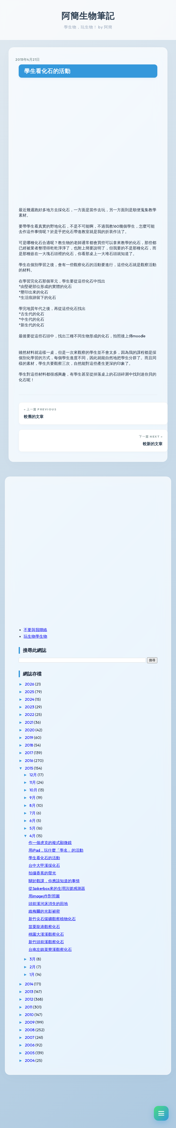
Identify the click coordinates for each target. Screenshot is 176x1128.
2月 (32, 966)
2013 (29, 991)
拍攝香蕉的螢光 (42, 873)
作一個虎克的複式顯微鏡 (50, 842)
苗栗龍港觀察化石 (44, 926)
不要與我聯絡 (35, 629)
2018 (29, 745)
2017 (29, 752)
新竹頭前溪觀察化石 (46, 941)
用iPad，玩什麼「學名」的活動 (56, 850)
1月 (32, 974)
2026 (30, 684)
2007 (30, 1037)
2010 (29, 1014)
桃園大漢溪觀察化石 (46, 934)
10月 (33, 789)
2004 (30, 1060)
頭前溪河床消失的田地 (48, 903)
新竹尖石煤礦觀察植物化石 (52, 918)
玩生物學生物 (35, 636)
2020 (30, 729)
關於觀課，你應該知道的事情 (54, 880)
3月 (32, 958)
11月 (33, 782)
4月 (32, 835)
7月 (32, 812)
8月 (32, 805)
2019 (29, 737)
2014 (29, 983)
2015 (29, 768)
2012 (29, 999)
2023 (30, 706)
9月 (32, 797)
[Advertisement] (49, 517)
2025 (30, 691)
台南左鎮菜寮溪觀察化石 (50, 949)
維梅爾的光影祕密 (44, 911)
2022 (30, 714)
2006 (30, 1044)
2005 (30, 1052)
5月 (32, 828)
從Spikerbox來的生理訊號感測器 (57, 888)
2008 (30, 1029)
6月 (32, 820)
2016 (29, 760)
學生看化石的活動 (47, 70)
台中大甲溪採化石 (44, 865)
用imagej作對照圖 (44, 896)
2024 (30, 699)
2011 (29, 1007)
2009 (30, 1022)
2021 (29, 722)
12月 (33, 774)
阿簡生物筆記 (88, 15)
